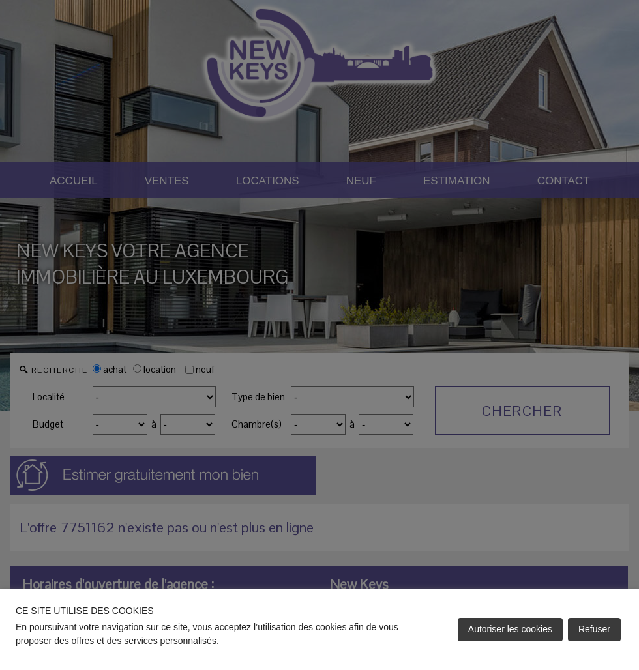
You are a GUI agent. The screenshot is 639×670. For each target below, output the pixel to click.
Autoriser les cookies (510, 629)
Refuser (594, 629)
